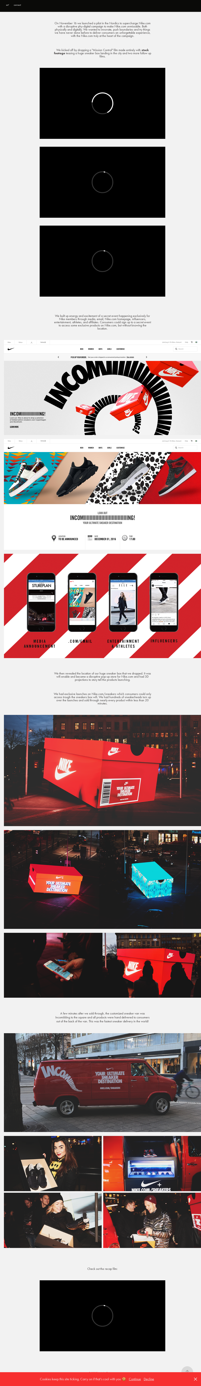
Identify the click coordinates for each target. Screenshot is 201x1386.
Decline (149, 1379)
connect (17, 5)
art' (7, 5)
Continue (135, 1379)
